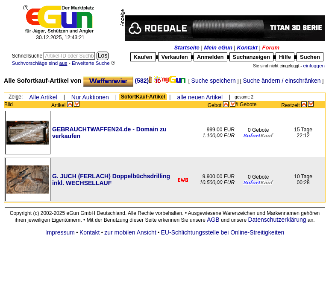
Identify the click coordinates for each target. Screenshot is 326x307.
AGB (213, 219)
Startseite (187, 47)
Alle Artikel (43, 97)
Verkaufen (175, 57)
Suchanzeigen (251, 57)
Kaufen (143, 57)
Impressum (60, 232)
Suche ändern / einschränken (282, 80)
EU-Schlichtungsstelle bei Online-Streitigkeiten (223, 232)
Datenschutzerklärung (277, 219)
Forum (270, 47)
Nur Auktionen (90, 97)
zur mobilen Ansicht (130, 232)
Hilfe (285, 57)
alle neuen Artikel (200, 97)
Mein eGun (218, 47)
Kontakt (247, 47)
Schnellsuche (28, 56)
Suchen (310, 57)
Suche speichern (213, 80)
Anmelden (210, 57)
